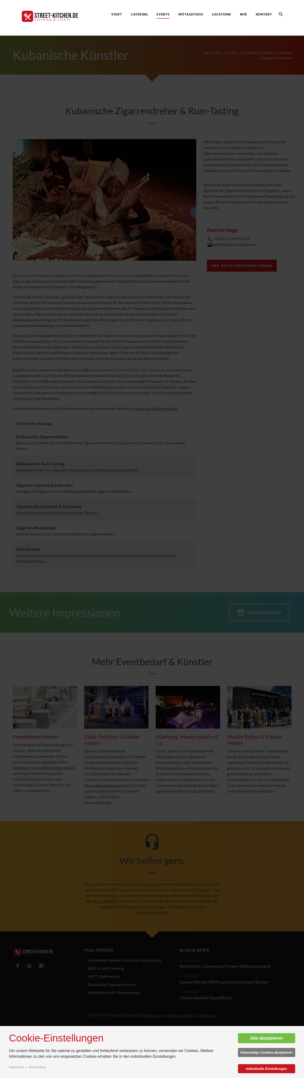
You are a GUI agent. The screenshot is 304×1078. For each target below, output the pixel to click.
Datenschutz (37, 1067)
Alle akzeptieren (266, 1038)
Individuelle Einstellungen (266, 1069)
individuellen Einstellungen (153, 1056)
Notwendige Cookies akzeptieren (266, 1052)
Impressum (16, 1067)
